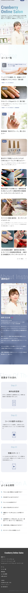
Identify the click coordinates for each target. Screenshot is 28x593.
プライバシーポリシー (5, 584)
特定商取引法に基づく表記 (6, 582)
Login (22, 2)
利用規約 (2, 580)
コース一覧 (3, 569)
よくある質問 (4, 574)
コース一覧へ (20, 259)
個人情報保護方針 (4, 586)
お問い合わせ (4, 576)
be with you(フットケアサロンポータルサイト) (11, 563)
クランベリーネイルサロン (7, 559)
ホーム (2, 567)
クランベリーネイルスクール (7, 561)
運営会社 (3, 571)
